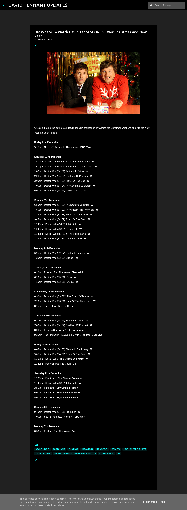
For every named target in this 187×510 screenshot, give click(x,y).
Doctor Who (59, 449)
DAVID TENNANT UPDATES (37, 5)
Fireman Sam (87, 449)
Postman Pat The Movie (135, 449)
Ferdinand (73, 449)
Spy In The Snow (43, 453)
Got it (164, 502)
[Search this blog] (169, 5)
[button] (36, 46)
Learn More (150, 502)
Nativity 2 (115, 449)
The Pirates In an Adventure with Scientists (75, 453)
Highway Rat (102, 449)
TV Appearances (106, 453)
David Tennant (43, 449)
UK (119, 453)
